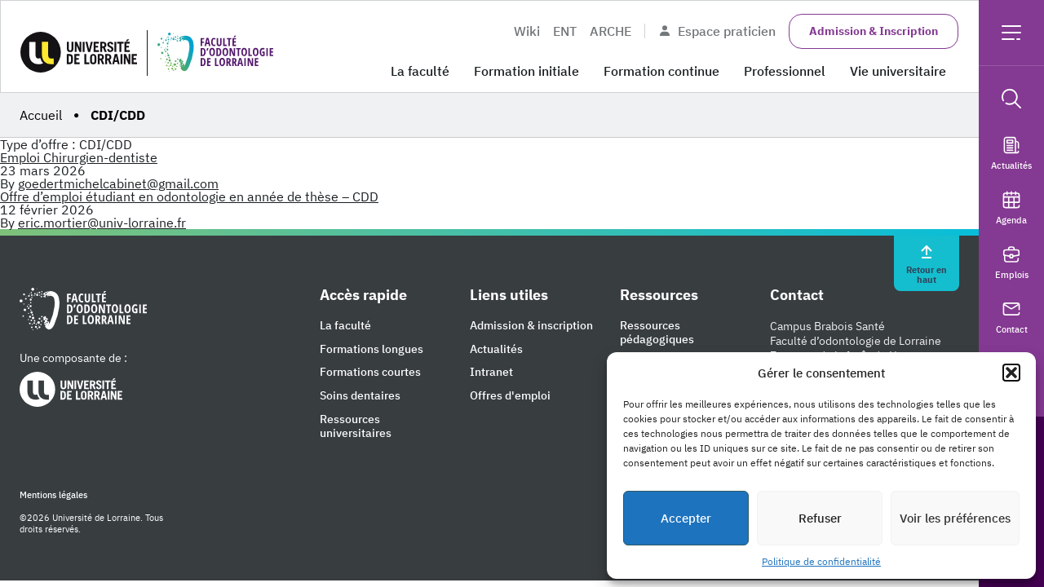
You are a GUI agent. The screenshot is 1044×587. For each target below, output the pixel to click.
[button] (1011, 372)
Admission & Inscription (873, 31)
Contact (1012, 316)
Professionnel (784, 71)
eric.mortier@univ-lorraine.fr (102, 222)
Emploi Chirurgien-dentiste (78, 157)
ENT (565, 31)
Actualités (1011, 152)
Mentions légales (53, 495)
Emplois (1012, 262)
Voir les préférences (955, 518)
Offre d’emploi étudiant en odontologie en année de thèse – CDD (189, 196)
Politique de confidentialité (821, 561)
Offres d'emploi (510, 396)
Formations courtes (370, 372)
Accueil (41, 115)
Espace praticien (717, 31)
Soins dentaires (360, 396)
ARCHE (610, 31)
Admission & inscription (531, 326)
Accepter (686, 518)
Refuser (820, 518)
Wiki (527, 31)
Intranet (491, 372)
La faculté (420, 71)
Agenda (1011, 207)
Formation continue (661, 71)
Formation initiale (526, 71)
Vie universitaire (898, 71)
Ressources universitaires (356, 426)
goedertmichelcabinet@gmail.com (118, 183)
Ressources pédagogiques (657, 332)
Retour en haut (926, 263)
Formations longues (371, 349)
